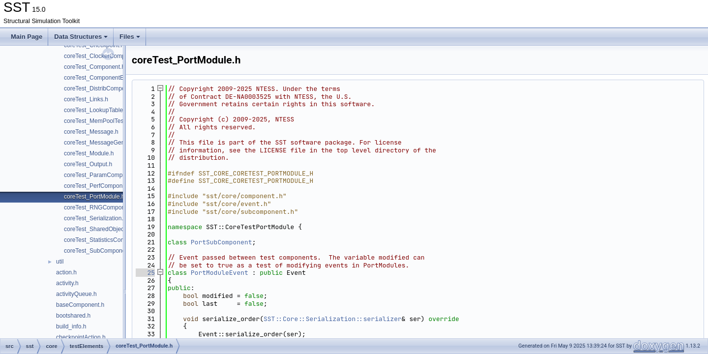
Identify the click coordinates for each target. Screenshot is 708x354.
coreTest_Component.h (94, 66)
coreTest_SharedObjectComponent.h (112, 229)
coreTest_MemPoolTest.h (97, 121)
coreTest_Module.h (89, 153)
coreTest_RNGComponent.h (101, 207)
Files (129, 36)
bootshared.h (73, 315)
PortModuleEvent (219, 272)
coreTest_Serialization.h (95, 218)
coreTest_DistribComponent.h (103, 88)
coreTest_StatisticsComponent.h (106, 239)
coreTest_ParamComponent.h (103, 175)
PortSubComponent (221, 242)
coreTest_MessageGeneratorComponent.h (120, 142)
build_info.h (71, 326)
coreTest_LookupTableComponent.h (111, 110)
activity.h (67, 283)
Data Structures (81, 36)
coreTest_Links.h (86, 99)
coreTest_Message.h (91, 131)
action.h (66, 272)
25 (145, 272)
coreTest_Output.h (88, 164)
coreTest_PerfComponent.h (100, 185)
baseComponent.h (80, 304)
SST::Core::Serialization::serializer (333, 319)
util (59, 261)
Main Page (26, 36)
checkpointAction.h (81, 337)
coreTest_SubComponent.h (99, 250)
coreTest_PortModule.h (94, 196)
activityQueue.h (76, 294)
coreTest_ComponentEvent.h (102, 77)
